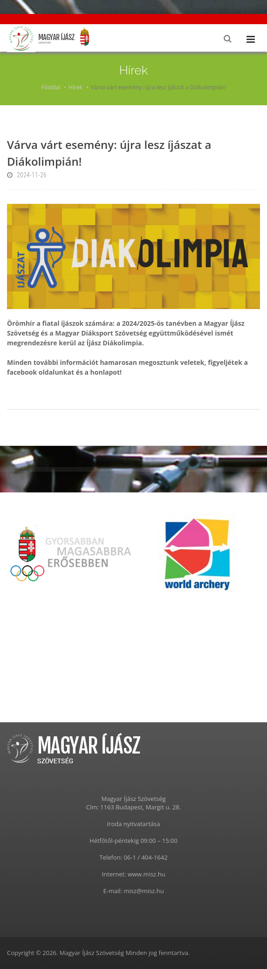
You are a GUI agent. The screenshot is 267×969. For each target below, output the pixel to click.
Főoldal (51, 87)
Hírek (75, 87)
